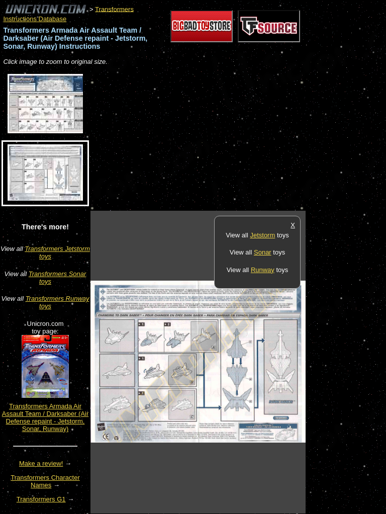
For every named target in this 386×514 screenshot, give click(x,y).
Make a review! (41, 463)
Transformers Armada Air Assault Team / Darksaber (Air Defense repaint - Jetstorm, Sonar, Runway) (45, 417)
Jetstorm (262, 235)
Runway (262, 270)
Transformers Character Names (45, 481)
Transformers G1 (41, 499)
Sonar (262, 252)
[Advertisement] (208, 138)
